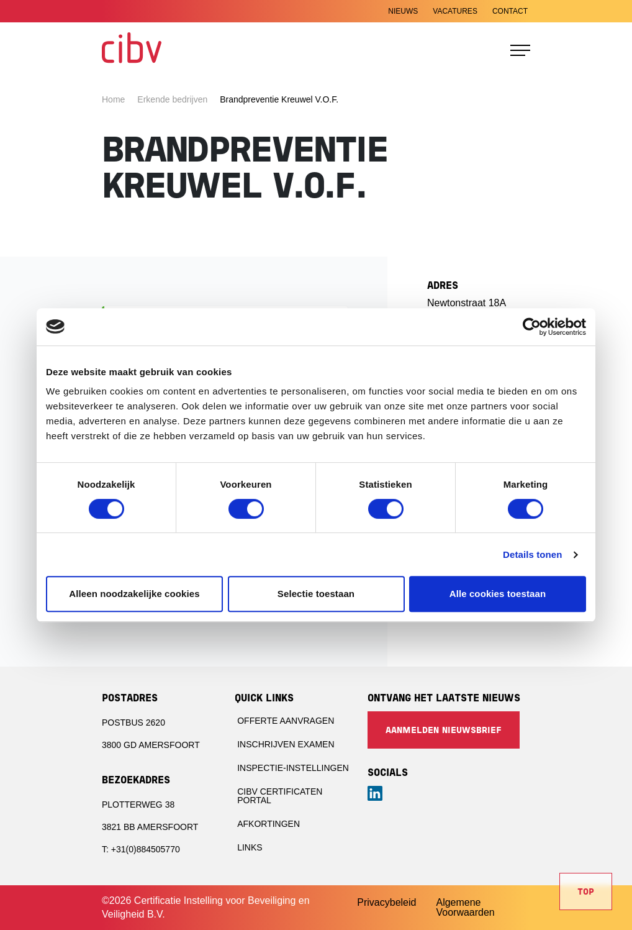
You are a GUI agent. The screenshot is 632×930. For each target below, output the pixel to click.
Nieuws (403, 11)
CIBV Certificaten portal (279, 795)
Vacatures (455, 11)
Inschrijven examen (285, 744)
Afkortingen (268, 824)
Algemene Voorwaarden (465, 907)
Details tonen (532, 554)
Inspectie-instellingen (293, 768)
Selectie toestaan (316, 593)
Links (249, 847)
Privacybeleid (386, 902)
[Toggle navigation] (520, 50)
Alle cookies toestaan (497, 593)
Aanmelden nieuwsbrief (444, 731)
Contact (510, 11)
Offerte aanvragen (285, 721)
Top (585, 892)
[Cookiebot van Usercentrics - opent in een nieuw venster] (531, 326)
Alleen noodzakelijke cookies (134, 593)
